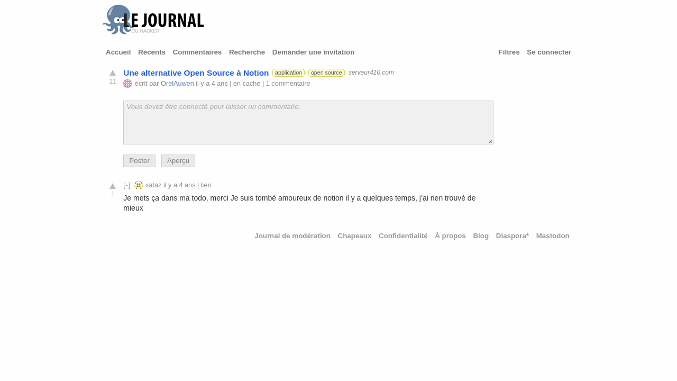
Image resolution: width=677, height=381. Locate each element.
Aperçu (178, 161)
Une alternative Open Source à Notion (196, 72)
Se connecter (549, 52)
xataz (153, 185)
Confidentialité (403, 236)
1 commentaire (288, 83)
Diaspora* (512, 236)
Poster (139, 161)
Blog (481, 236)
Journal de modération (292, 236)
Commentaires (197, 52)
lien (206, 185)
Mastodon (553, 236)
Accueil (118, 52)
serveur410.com (371, 72)
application (288, 72)
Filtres (509, 52)
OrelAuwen (177, 83)
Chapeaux (355, 236)
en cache (246, 83)
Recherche (247, 52)
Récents (152, 52)
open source (326, 72)
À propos (450, 236)
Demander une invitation (313, 52)
